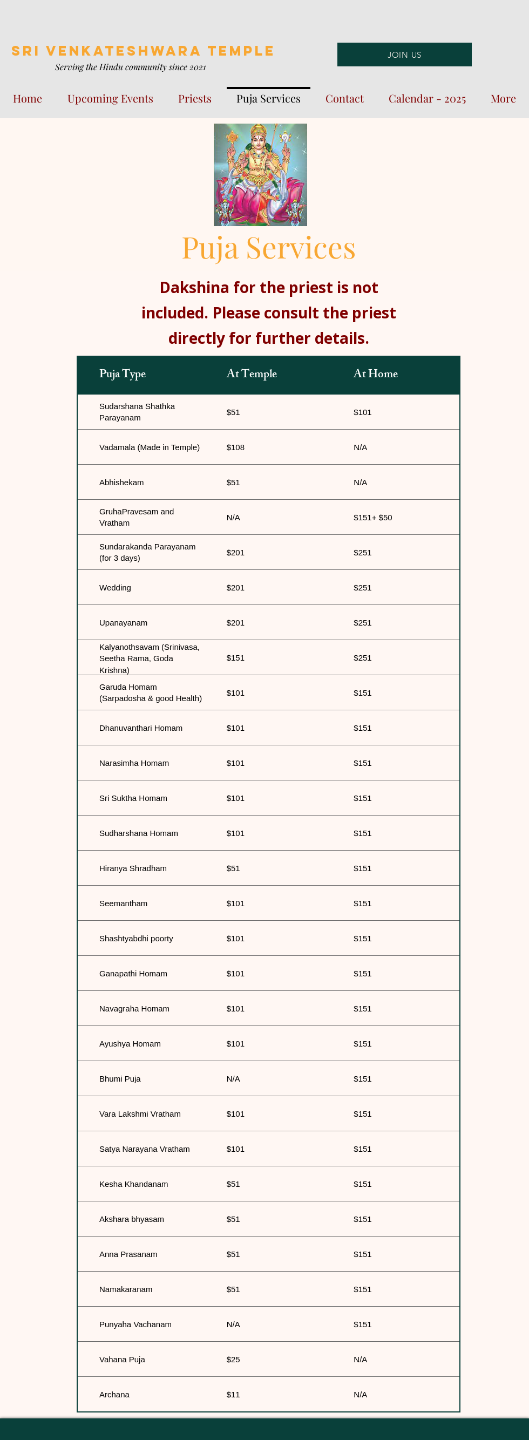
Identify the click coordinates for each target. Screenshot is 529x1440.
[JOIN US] (404, 54)
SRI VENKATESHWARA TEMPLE (143, 50)
